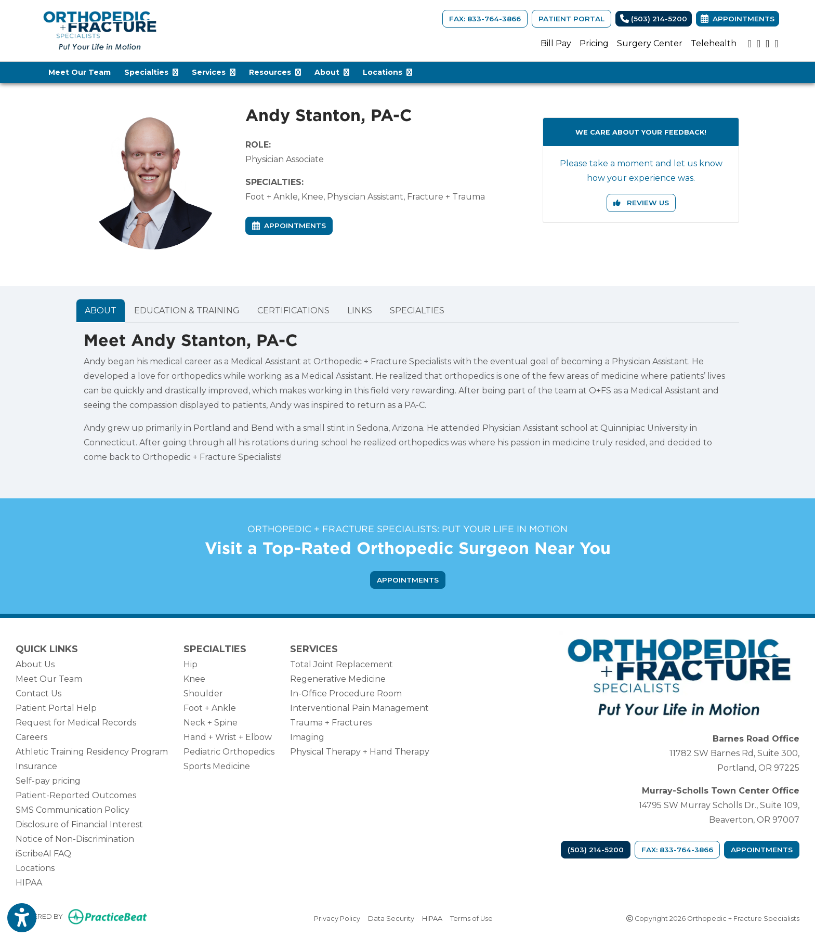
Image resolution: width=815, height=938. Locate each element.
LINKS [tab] (359, 310)
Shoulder (203, 693)
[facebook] (776, 43)
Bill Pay (556, 43)
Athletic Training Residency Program (92, 752)
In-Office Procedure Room (346, 693)
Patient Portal (571, 19)
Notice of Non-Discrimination (75, 839)
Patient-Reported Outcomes (76, 795)
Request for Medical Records (76, 723)
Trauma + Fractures (331, 723)
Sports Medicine (216, 766)
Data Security (391, 917)
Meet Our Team (79, 72)
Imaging (307, 737)
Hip (190, 664)
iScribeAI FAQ (43, 853)
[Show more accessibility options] (22, 919)
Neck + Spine (210, 723)
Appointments (762, 849)
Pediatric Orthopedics (228, 752)
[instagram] (758, 43)
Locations (35, 868)
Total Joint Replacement (341, 664)
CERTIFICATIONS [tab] (293, 310)
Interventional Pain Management (359, 708)
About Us (35, 664)
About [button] (331, 72)
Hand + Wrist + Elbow (227, 737)
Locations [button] (387, 72)
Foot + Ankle (209, 708)
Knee (194, 679)
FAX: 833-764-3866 (485, 19)
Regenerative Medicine (338, 679)
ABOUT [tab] (100, 310)
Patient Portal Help (56, 708)
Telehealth (714, 43)
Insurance (36, 766)
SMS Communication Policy (72, 810)
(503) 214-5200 (653, 19)
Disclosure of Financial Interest (79, 824)
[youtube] (749, 43)
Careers (31, 737)
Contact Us (38, 693)
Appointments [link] (737, 19)
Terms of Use (471, 917)
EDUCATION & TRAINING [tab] (187, 310)
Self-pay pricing (48, 781)
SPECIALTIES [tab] (417, 310)
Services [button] (213, 72)
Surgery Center (649, 43)
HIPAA (29, 883)
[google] (767, 43)
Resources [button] (275, 72)
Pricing (594, 43)
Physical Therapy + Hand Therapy (359, 752)
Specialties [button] (151, 72)
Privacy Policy (337, 917)
